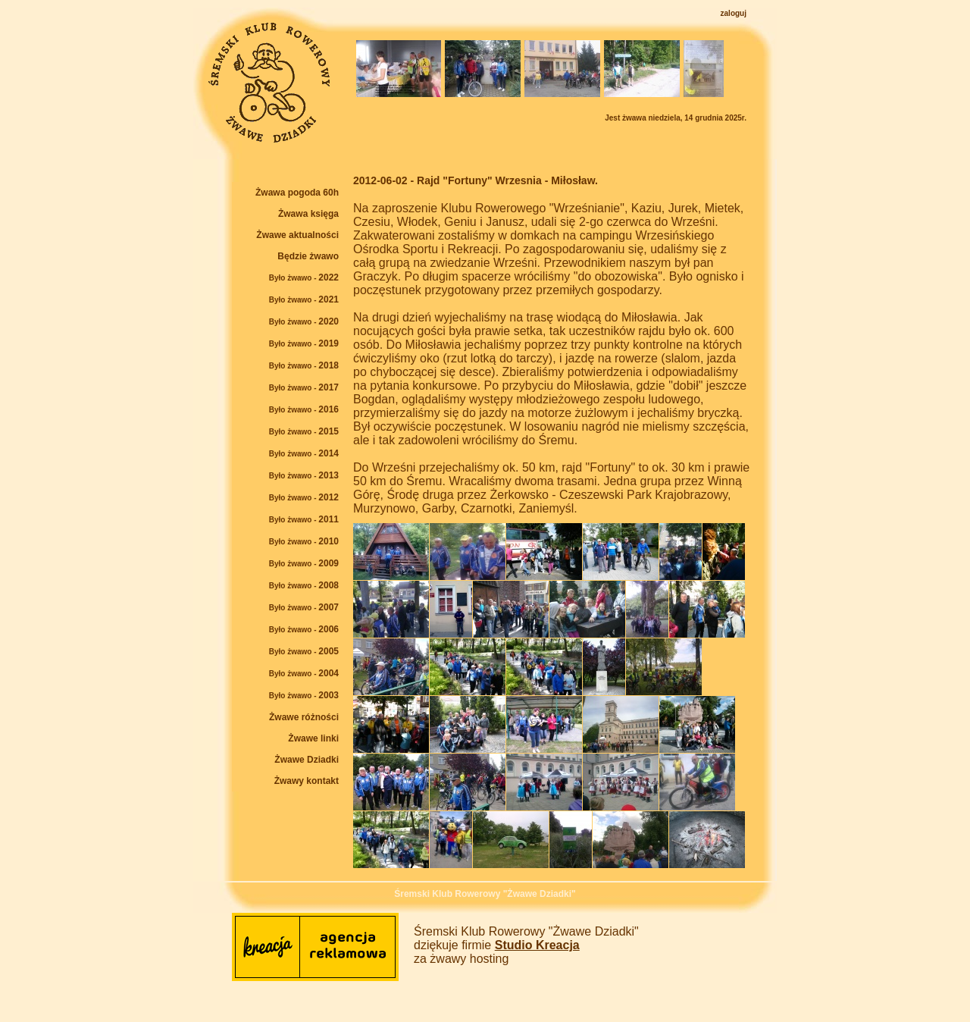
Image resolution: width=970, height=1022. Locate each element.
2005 (304, 651)
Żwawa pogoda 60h (297, 192)
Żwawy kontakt (306, 781)
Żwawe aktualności (297, 235)
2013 (304, 475)
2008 (304, 585)
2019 (304, 343)
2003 (304, 695)
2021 (304, 299)
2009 (304, 563)
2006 (304, 629)
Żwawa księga (308, 213)
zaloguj (733, 13)
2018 (304, 365)
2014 (304, 453)
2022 (304, 277)
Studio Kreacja (537, 945)
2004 (304, 673)
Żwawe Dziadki (306, 759)
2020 (304, 321)
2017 (304, 387)
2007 (304, 607)
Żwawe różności (304, 717)
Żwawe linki (313, 738)
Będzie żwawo (308, 256)
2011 (304, 519)
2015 (304, 431)
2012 (304, 497)
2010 (304, 541)
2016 (304, 409)
